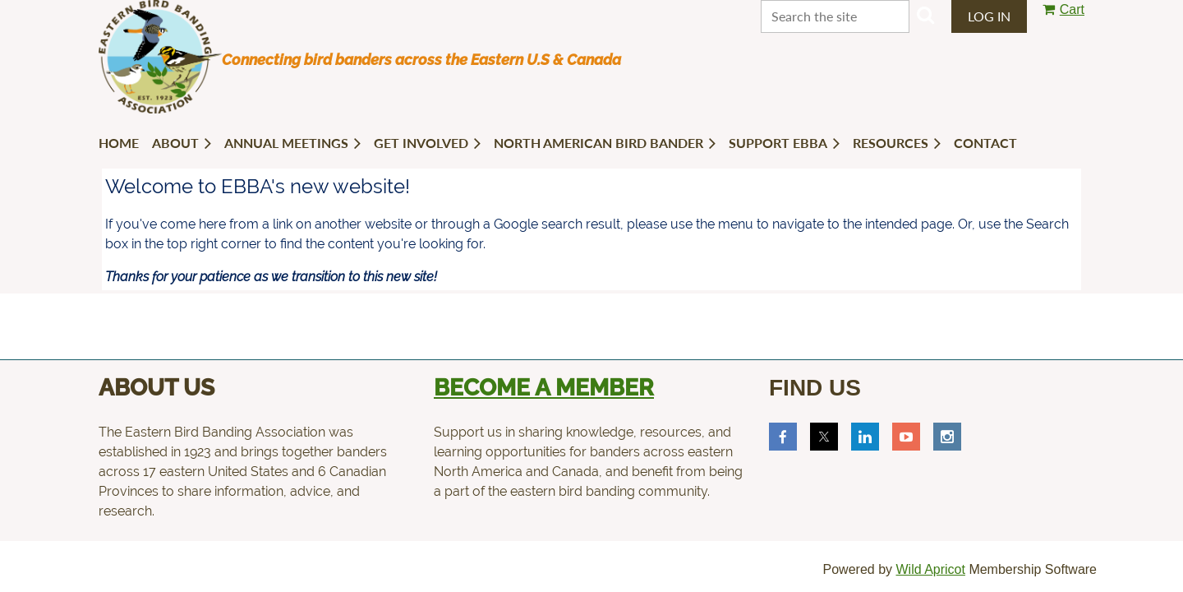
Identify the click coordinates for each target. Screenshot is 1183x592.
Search (925, 15)
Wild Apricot (929, 569)
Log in (989, 16)
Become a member (544, 387)
